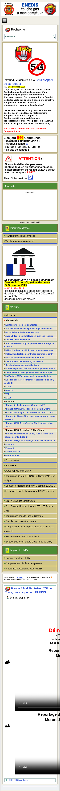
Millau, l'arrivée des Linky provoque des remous (29, 350)
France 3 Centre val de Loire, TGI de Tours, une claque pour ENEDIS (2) (29, 435)
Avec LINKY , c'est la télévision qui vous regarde (29, 336)
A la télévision (12, 320)
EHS (11, 780)
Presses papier (12, 460)
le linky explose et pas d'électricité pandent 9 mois (30, 368)
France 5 (9, 448)
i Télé (8, 386)
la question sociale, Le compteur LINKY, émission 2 (29, 493)
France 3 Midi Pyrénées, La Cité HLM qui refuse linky (29, 425)
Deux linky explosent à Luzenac (21, 521)
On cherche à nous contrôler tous (22, 365)
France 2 (9, 444)
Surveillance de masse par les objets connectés (29, 328)
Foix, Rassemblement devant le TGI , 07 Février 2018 (28, 508)
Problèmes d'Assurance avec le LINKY (24, 568)
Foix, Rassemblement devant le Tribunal (25, 357)
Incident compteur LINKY (17, 558)
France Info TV (12, 451)
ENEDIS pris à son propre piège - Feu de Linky (28, 541)
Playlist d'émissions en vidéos (20, 236)
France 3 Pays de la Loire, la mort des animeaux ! (30, 440)
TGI (15, 780)
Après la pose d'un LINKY (18, 470)
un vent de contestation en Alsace (22, 332)
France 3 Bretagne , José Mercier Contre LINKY (29, 412)
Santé (20, 780)
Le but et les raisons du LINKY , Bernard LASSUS (30, 486)
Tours (25, 780)
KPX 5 (8, 398)
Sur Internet (11, 465)
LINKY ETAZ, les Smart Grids (20, 501)
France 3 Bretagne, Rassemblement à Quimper (29, 409)
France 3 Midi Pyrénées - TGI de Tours (25, 430)
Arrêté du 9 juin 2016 (14, 288)
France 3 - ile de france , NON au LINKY (25, 405)
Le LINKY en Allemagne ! (17, 339)
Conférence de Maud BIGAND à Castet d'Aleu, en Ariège (29, 478)
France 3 (9, 401)
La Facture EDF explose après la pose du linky (28, 376)
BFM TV (9, 390)
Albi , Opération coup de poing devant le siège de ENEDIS (29, 345)
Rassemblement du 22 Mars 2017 (22, 536)
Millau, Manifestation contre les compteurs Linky (29, 354)
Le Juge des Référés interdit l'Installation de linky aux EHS (29, 381)
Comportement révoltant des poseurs (23, 563)
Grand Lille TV (12, 455)
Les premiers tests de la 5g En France (24, 361)
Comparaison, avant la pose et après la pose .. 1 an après (29, 528)
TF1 (7, 394)
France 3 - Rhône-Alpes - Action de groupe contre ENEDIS (30, 418)
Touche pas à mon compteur (19, 241)
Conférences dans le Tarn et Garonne (24, 516)
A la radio (10, 315)
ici (27, 144)
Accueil (20, 577)
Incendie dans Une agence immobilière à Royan (28, 372)
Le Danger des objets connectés (21, 325)
